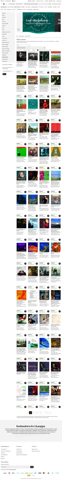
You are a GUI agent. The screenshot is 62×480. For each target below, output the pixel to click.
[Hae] (50, 4)
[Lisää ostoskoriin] (25, 73)
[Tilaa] (32, 467)
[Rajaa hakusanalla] (31, 48)
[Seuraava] (50, 412)
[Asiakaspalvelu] (8, 1)
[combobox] (37, 4)
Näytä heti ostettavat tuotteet (45, 50)
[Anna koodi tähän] (8, 71)
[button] (12, 469)
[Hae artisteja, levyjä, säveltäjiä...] (37, 4)
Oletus (29, 50)
